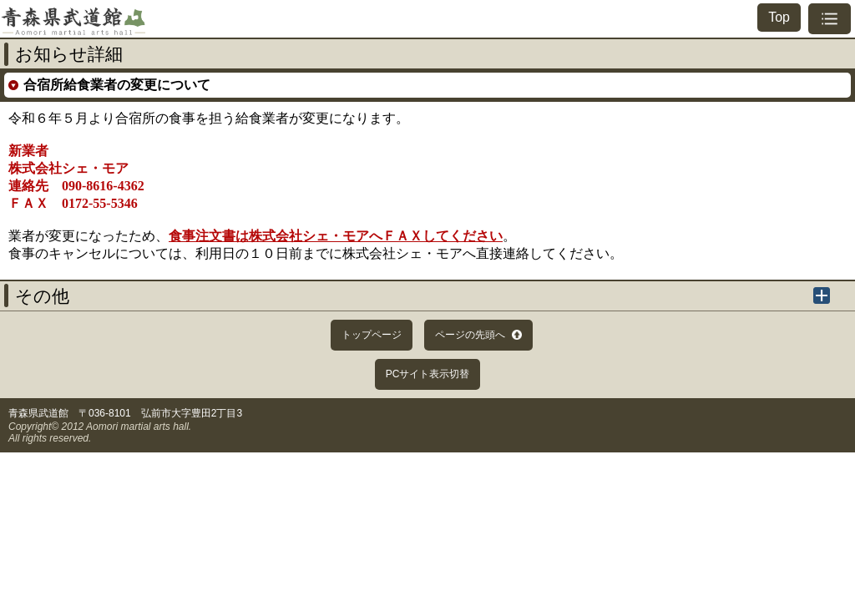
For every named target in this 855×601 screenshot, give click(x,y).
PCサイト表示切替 (428, 374)
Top (779, 17)
